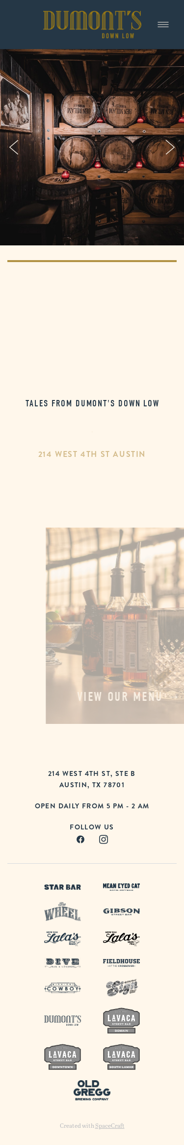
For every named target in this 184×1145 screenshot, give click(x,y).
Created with (92, 1125)
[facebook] (80, 839)
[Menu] (163, 24)
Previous (13, 147)
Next (170, 147)
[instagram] (103, 839)
